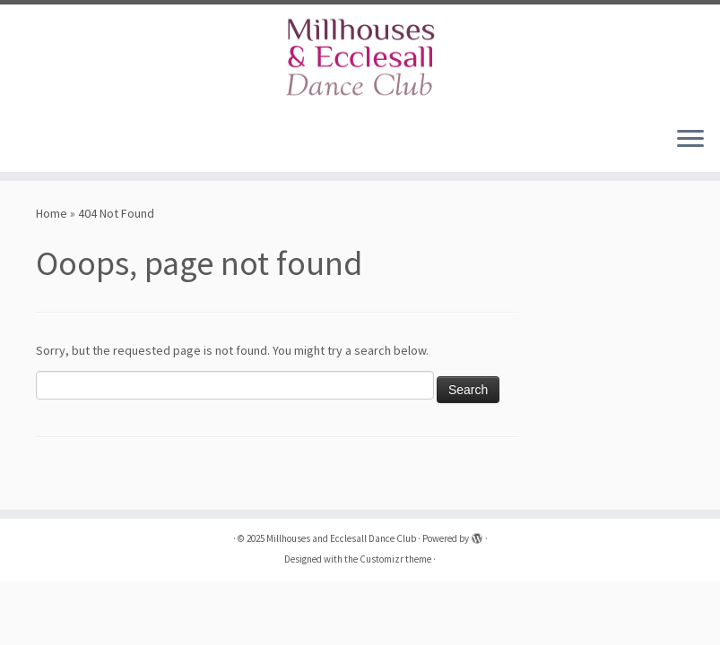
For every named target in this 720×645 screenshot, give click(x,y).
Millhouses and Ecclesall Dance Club (341, 538)
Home (51, 213)
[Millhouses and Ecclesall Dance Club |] (360, 58)
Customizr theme (395, 559)
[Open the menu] (690, 139)
